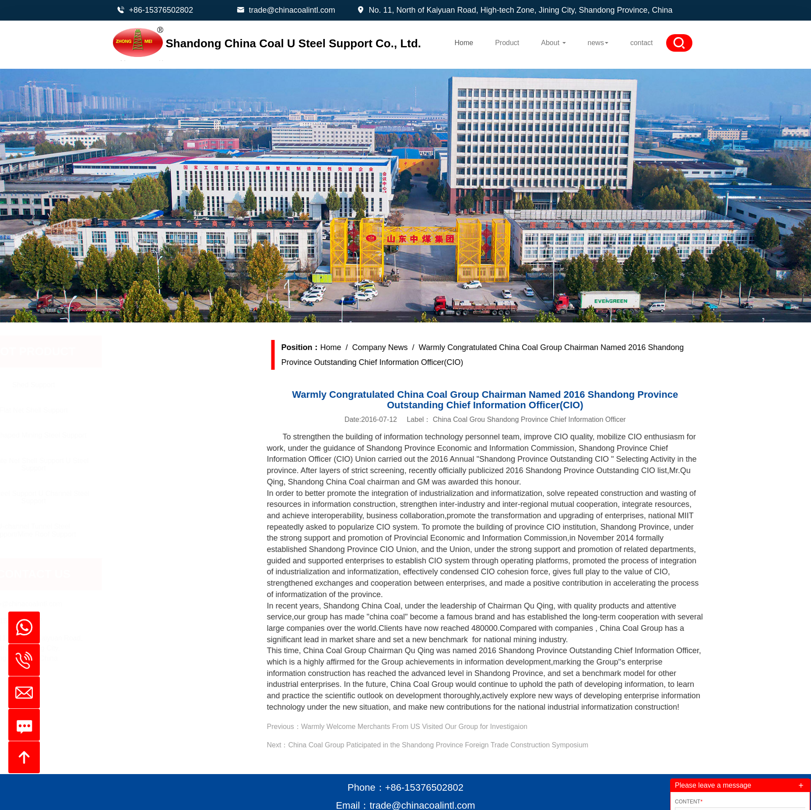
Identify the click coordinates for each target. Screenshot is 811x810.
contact (641, 42)
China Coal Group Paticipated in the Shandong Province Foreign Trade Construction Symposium (460, 745)
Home (463, 42)
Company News (402, 347)
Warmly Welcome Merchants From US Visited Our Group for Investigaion (436, 726)
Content (688, 802)
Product (507, 42)
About (553, 42)
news (598, 42)
